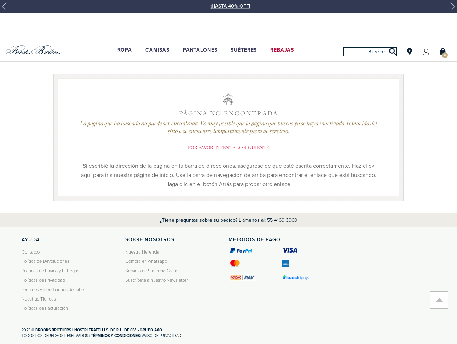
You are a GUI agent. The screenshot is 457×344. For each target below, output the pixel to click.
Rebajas (282, 50)
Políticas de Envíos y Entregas (50, 271)
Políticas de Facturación (45, 308)
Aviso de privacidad (161, 335)
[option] (228, 10)
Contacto (31, 252)
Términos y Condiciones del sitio (53, 289)
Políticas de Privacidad (43, 280)
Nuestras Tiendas (39, 299)
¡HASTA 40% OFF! (230, 6)
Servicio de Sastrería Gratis (151, 271)
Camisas (157, 50)
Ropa (124, 50)
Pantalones (200, 50)
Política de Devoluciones (45, 261)
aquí (86, 175)
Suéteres (244, 50)
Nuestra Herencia (142, 252)
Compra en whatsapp (146, 261)
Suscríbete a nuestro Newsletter (156, 280)
